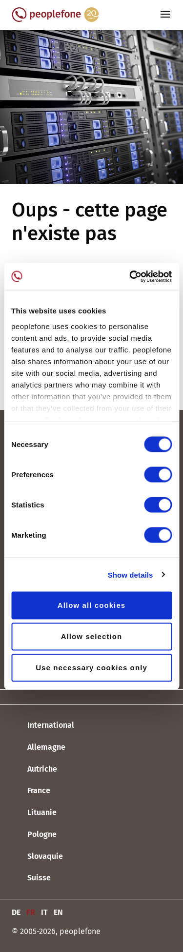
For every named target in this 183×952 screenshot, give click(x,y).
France (31, 791)
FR (30, 912)
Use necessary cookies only (91, 667)
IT (44, 912)
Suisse (31, 878)
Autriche (34, 769)
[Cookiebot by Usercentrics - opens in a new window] (130, 276)
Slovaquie (37, 856)
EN (58, 912)
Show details (130, 574)
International (43, 726)
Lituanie (34, 813)
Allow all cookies (92, 605)
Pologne (34, 835)
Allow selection (91, 636)
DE (16, 912)
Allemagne (38, 748)
